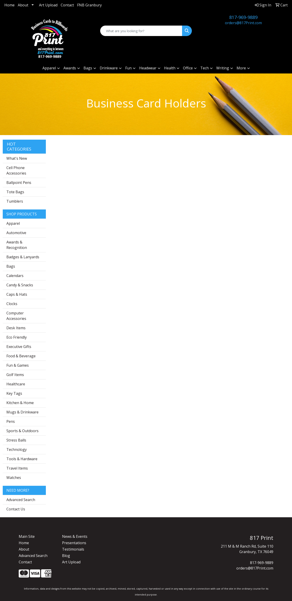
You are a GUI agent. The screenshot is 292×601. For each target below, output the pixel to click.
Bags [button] (87, 68)
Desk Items (16, 327)
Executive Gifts (18, 346)
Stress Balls (16, 440)
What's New (16, 158)
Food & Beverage (21, 355)
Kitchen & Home (20, 402)
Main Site (27, 536)
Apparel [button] (49, 68)
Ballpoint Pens (18, 182)
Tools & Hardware (21, 458)
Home (9, 5)
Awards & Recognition (16, 245)
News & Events (74, 536)
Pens (10, 421)
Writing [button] (222, 68)
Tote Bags (15, 191)
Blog (66, 555)
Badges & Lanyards (22, 256)
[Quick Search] (141, 31)
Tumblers (14, 201)
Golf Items (15, 374)
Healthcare (15, 384)
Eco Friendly (16, 337)
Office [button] (188, 68)
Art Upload (48, 5)
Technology (16, 449)
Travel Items (17, 468)
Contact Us (15, 509)
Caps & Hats (16, 294)
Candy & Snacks (19, 284)
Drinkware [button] (109, 68)
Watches (13, 477)
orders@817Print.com (243, 22)
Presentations (74, 542)
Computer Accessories (16, 316)
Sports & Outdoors (22, 430)
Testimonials (73, 549)
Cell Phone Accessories (16, 170)
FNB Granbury (89, 5)
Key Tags (14, 393)
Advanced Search (20, 499)
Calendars (14, 275)
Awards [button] (69, 68)
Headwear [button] (147, 68)
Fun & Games (17, 365)
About (23, 5)
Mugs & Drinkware (22, 412)
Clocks (11, 303)
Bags (10, 266)
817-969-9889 (243, 17)
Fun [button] (128, 68)
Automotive (16, 232)
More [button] (241, 68)
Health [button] (169, 68)
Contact (67, 5)
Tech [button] (204, 68)
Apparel (13, 223)
